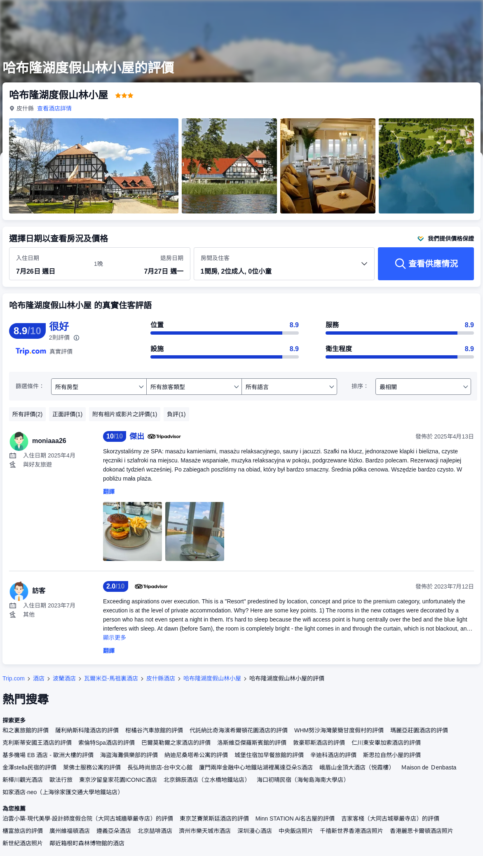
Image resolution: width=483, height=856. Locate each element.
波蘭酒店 (64, 678)
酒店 (39, 678)
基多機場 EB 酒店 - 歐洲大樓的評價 (48, 755)
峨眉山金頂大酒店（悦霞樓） (356, 767)
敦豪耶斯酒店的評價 (319, 742)
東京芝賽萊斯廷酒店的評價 (214, 818)
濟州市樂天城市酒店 (205, 831)
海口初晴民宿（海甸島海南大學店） (303, 779)
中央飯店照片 (296, 831)
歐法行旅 (61, 779)
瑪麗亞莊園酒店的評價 (419, 730)
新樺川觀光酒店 (22, 779)
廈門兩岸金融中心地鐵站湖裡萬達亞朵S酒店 (255, 767)
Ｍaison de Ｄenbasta (429, 767)
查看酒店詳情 (54, 108)
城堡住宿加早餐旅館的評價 (269, 755)
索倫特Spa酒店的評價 (106, 742)
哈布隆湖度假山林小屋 (212, 678)
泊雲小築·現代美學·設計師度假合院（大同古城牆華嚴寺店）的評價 (87, 818)
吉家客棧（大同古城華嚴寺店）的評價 (390, 818)
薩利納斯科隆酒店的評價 (87, 730)
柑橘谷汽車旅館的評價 (154, 730)
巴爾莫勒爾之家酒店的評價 (176, 742)
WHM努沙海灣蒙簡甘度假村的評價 (339, 730)
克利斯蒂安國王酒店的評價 (37, 742)
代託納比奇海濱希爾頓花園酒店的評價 (239, 730)
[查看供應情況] (426, 263)
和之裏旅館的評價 (25, 730)
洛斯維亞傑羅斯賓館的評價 (251, 742)
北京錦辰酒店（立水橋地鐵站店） (207, 779)
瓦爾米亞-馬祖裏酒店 (111, 678)
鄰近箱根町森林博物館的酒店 (86, 843)
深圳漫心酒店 (254, 831)
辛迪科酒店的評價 (333, 755)
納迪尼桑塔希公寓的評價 (196, 755)
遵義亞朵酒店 (113, 831)
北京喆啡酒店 (155, 831)
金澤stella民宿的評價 (29, 767)
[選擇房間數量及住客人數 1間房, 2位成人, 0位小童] (284, 267)
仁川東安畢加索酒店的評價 (386, 742)
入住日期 (27, 258)
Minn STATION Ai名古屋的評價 (295, 818)
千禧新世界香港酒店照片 (351, 831)
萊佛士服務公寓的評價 (92, 767)
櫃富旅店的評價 (22, 831)
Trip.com (13, 678)
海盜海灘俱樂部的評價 (129, 755)
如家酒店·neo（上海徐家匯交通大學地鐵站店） (62, 792)
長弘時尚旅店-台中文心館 (160, 767)
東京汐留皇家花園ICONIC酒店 (118, 779)
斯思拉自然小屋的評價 (392, 755)
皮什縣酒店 (160, 678)
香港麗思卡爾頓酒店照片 (421, 831)
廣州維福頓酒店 (69, 831)
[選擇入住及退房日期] (50, 264)
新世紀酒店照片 (22, 843)
